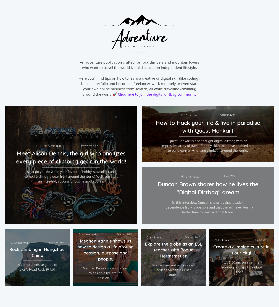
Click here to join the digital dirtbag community (157, 94)
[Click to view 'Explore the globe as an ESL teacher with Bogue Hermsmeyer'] (173, 257)
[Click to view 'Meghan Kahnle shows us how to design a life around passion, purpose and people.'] (105, 257)
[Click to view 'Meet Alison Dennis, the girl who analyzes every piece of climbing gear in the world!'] (71, 165)
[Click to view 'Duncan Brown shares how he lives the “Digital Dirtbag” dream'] (208, 195)
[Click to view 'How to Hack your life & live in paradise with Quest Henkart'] (208, 134)
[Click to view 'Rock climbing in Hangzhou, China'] (37, 257)
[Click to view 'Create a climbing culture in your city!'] (241, 257)
